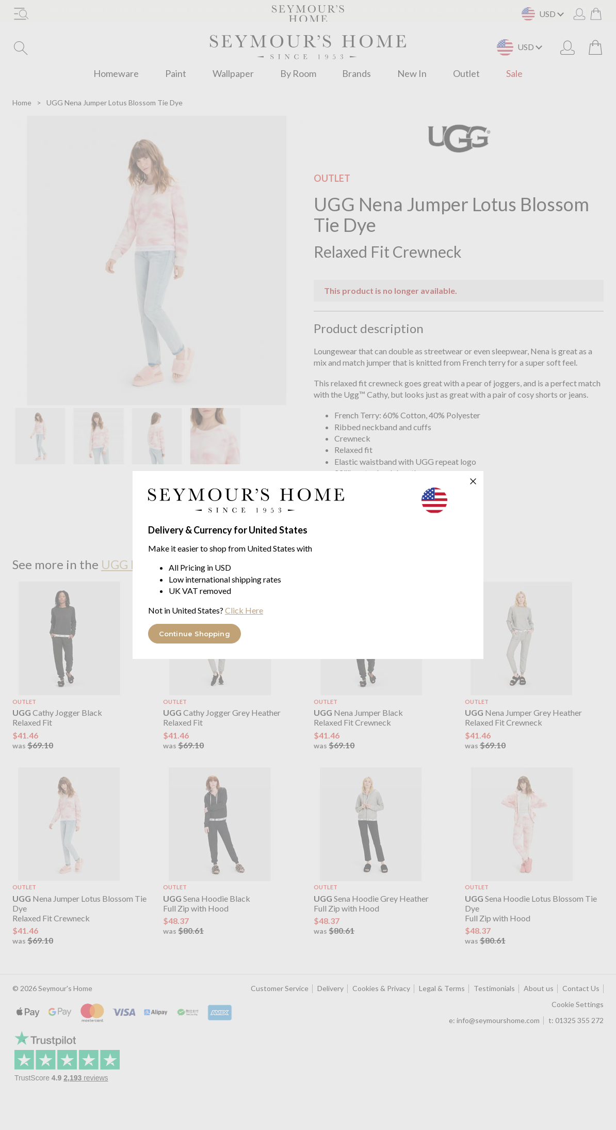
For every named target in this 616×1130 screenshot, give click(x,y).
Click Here (244, 610)
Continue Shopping (194, 634)
